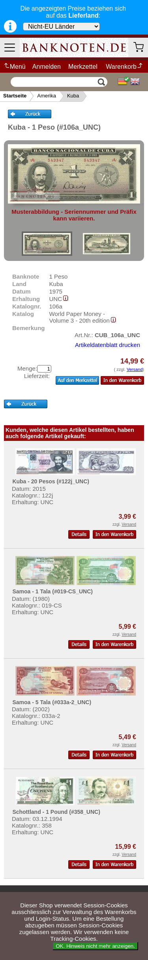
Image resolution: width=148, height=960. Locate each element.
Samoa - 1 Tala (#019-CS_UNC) (52, 591)
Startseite (14, 96)
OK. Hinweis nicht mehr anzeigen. (95, 946)
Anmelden (46, 66)
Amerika (46, 96)
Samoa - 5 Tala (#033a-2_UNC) (51, 702)
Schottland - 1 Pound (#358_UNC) (56, 812)
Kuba (73, 96)
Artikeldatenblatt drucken (107, 344)
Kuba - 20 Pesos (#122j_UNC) (50, 481)
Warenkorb (124, 66)
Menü (14, 66)
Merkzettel (82, 66)
